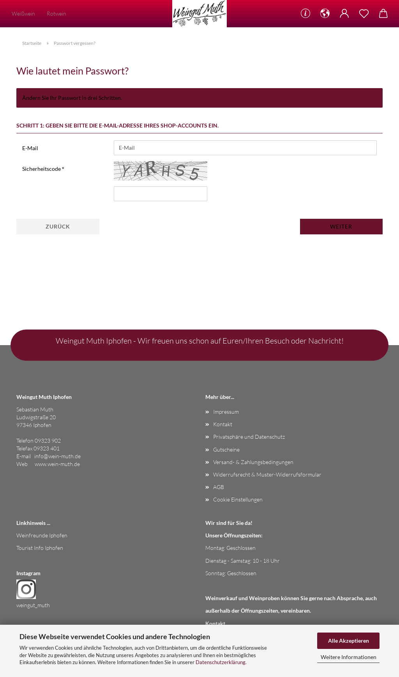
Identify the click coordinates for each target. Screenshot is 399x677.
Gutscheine (226, 449)
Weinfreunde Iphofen (41, 535)
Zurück (58, 226)
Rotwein (56, 13)
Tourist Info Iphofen (39, 547)
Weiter (341, 226)
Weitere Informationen (348, 657)
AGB (218, 487)
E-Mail (30, 148)
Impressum (226, 411)
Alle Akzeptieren (348, 640)
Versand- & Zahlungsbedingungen (253, 462)
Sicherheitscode (42, 168)
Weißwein (23, 13)
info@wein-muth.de (57, 456)
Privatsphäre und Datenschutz (249, 436)
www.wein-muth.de (57, 464)
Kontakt (222, 424)
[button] (325, 13)
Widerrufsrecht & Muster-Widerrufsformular (267, 474)
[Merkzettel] (364, 13)
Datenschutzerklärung (220, 662)
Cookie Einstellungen (238, 499)
